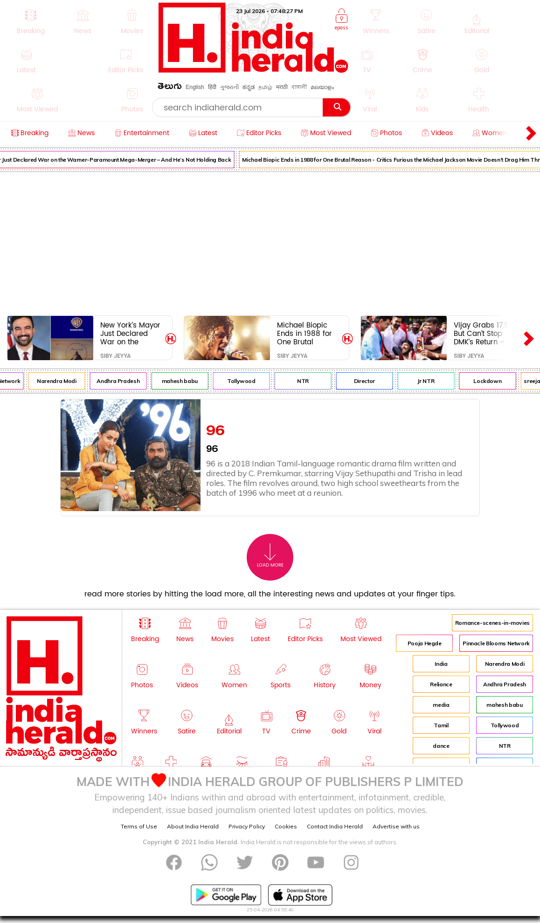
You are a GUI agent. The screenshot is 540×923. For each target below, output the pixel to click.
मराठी (282, 87)
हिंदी (212, 87)
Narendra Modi (60, 380)
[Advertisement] (270, 242)
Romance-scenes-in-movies (492, 622)
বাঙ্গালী (299, 87)
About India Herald (193, 826)
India (441, 663)
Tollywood (245, 380)
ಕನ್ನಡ (248, 87)
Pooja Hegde (425, 643)
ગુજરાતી (229, 87)
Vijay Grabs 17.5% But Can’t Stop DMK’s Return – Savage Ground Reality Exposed (483, 333)
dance (441, 745)
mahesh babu (183, 380)
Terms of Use (139, 826)
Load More (270, 555)
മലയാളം (322, 87)
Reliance (441, 684)
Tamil (441, 725)
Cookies (286, 826)
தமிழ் (265, 87)
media (441, 704)
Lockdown (491, 380)
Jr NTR (429, 380)
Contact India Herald (335, 826)
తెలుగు (170, 88)
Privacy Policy (246, 826)
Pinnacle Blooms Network (496, 643)
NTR (306, 380)
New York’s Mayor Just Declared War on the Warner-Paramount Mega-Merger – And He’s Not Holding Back (130, 333)
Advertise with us (396, 826)
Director (368, 380)
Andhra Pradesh (121, 380)
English (195, 87)
